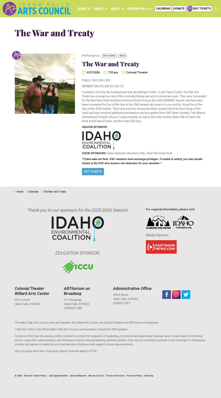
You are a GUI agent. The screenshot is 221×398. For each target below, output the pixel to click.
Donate (178, 8)
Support (133, 8)
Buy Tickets (199, 8)
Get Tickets (93, 171)
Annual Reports (78, 375)
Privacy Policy (134, 375)
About (115, 8)
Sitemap (148, 375)
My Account (145, 8)
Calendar (163, 8)
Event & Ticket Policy (35, 375)
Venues (98, 8)
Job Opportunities (58, 375)
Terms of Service (115, 375)
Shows (82, 8)
